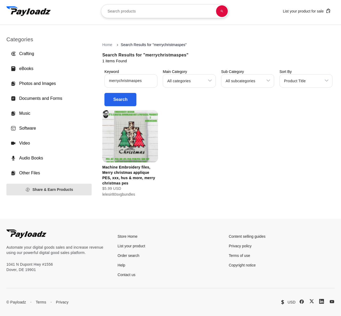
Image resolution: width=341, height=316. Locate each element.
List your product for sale (307, 10)
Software (23, 128)
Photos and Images (33, 83)
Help (121, 265)
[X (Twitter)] (312, 301)
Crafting (22, 53)
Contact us (126, 275)
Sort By (285, 71)
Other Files (25, 173)
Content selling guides (247, 236)
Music (20, 113)
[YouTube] (332, 301)
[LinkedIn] (321, 301)
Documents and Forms (36, 98)
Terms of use (239, 255)
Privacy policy (240, 246)
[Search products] (222, 11)
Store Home (127, 236)
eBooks (22, 68)
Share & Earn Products (49, 189)
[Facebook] (301, 301)
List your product (131, 246)
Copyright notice (242, 265)
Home (107, 45)
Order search (128, 255)
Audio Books (27, 158)
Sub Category (232, 71)
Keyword (111, 71)
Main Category (175, 71)
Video (20, 143)
